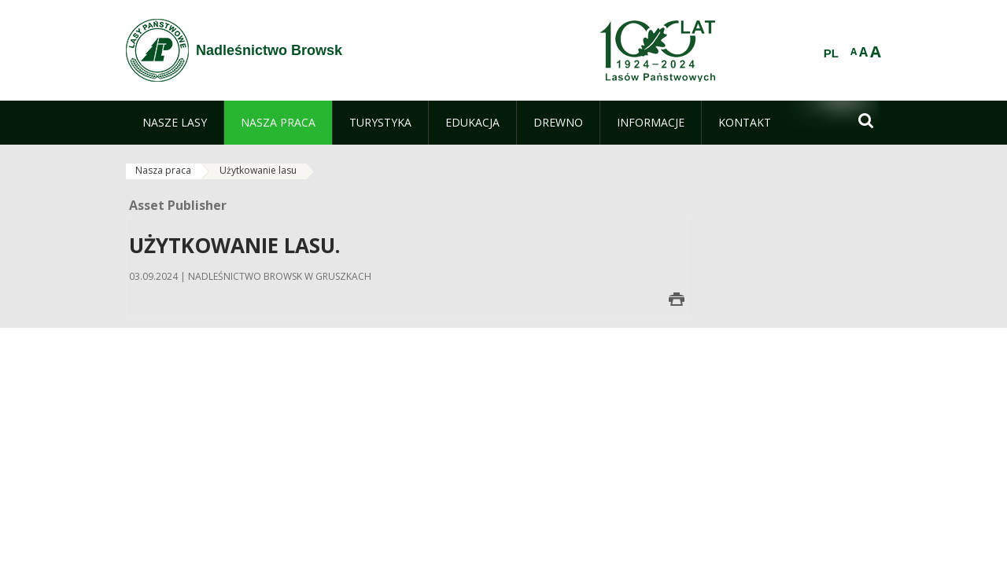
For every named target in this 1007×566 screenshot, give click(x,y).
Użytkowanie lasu (258, 170)
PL (831, 53)
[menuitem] (174, 123)
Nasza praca (163, 170)
